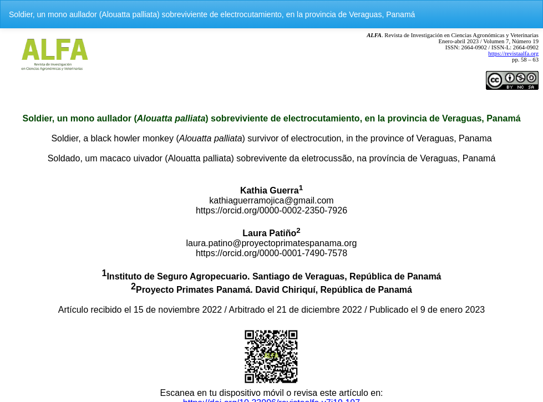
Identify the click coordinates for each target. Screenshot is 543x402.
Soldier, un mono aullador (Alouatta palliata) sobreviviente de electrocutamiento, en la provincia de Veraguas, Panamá (212, 14)
